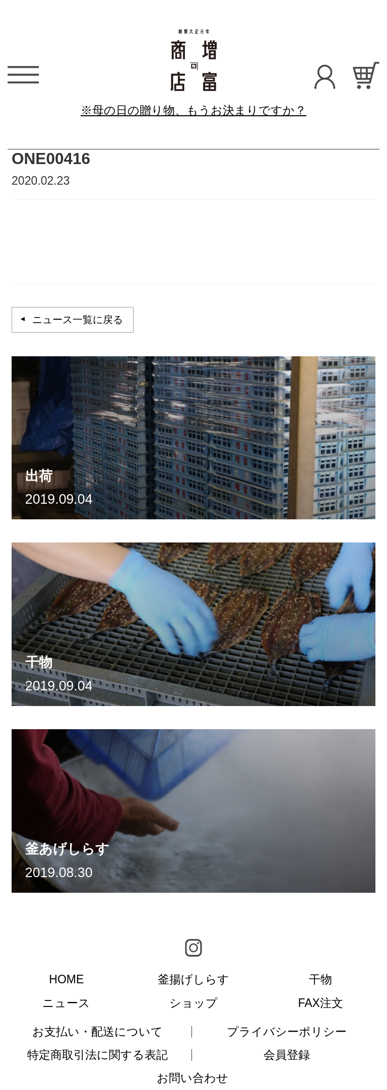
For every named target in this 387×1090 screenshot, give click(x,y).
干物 (320, 979)
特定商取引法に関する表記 (97, 1054)
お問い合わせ (192, 1077)
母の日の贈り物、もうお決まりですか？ (199, 110)
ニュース (66, 1002)
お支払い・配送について (97, 1031)
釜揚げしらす (193, 979)
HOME (66, 979)
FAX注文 (320, 1002)
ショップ (193, 1002)
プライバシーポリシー (287, 1031)
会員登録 (287, 1054)
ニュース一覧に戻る (77, 319)
